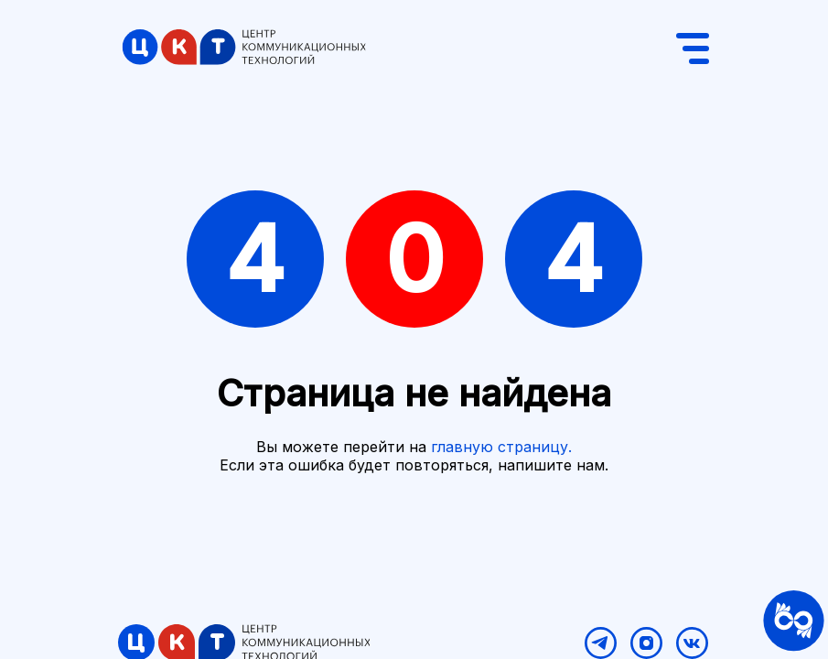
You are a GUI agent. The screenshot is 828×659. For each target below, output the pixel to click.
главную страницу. (501, 447)
